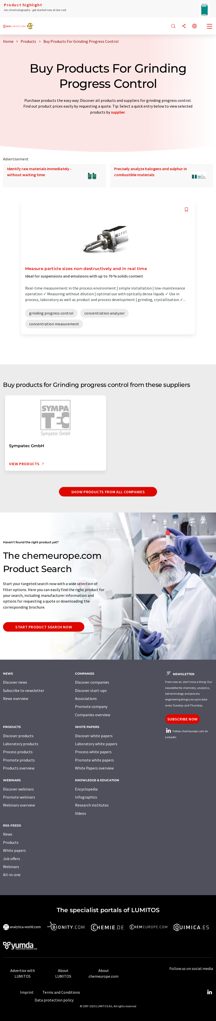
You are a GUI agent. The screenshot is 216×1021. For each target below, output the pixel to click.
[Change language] (194, 26)
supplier (118, 112)
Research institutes (92, 805)
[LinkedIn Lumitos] (209, 992)
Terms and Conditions (61, 992)
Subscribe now (182, 718)
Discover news (15, 682)
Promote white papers (94, 759)
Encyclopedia (86, 789)
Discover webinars (18, 789)
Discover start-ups (91, 690)
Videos (80, 813)
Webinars (11, 866)
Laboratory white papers (96, 743)
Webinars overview (19, 805)
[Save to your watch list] (186, 209)
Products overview (18, 768)
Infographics (86, 797)
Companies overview (92, 714)
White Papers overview (94, 768)
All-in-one (12, 874)
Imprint (27, 992)
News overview (15, 698)
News (7, 834)
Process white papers (93, 751)
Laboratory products (20, 743)
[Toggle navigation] (209, 27)
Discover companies (92, 682)
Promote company (91, 706)
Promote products (19, 759)
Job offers (11, 858)
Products (11, 842)
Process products (18, 751)
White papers (14, 850)
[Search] (173, 26)
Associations (86, 698)
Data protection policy (54, 999)
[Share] (183, 26)
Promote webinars (19, 797)
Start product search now (43, 626)
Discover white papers (94, 735)
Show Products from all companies (108, 491)
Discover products (18, 735)
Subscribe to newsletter (23, 690)
